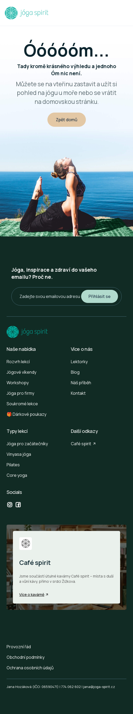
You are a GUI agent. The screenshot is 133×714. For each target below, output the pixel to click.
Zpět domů (66, 120)
